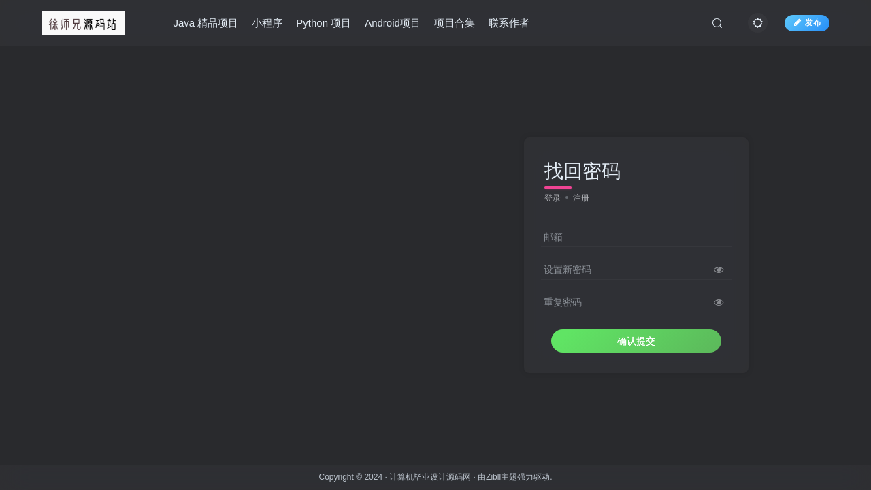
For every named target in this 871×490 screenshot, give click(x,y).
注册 (581, 198)
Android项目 (393, 23)
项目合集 (454, 23)
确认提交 (636, 341)
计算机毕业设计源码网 (430, 477)
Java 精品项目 (205, 23)
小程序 (267, 23)
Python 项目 (323, 23)
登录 (552, 198)
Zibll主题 (501, 477)
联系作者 (509, 23)
